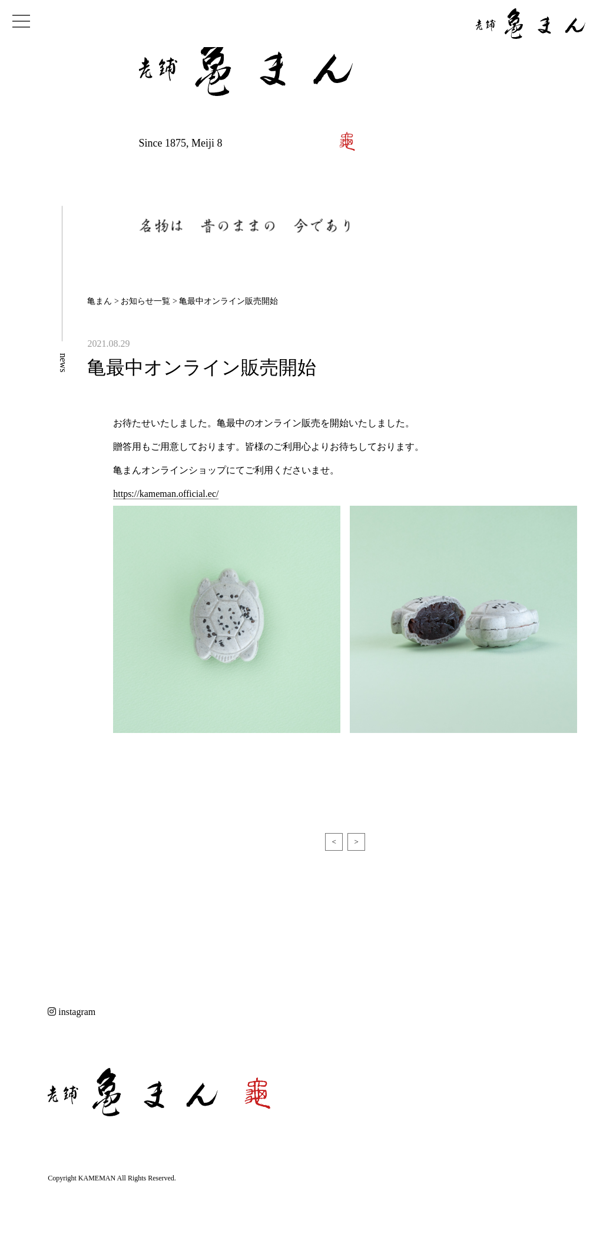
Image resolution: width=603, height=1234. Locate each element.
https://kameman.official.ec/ (165, 494)
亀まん (99, 301)
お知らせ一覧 (145, 301)
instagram (71, 1012)
